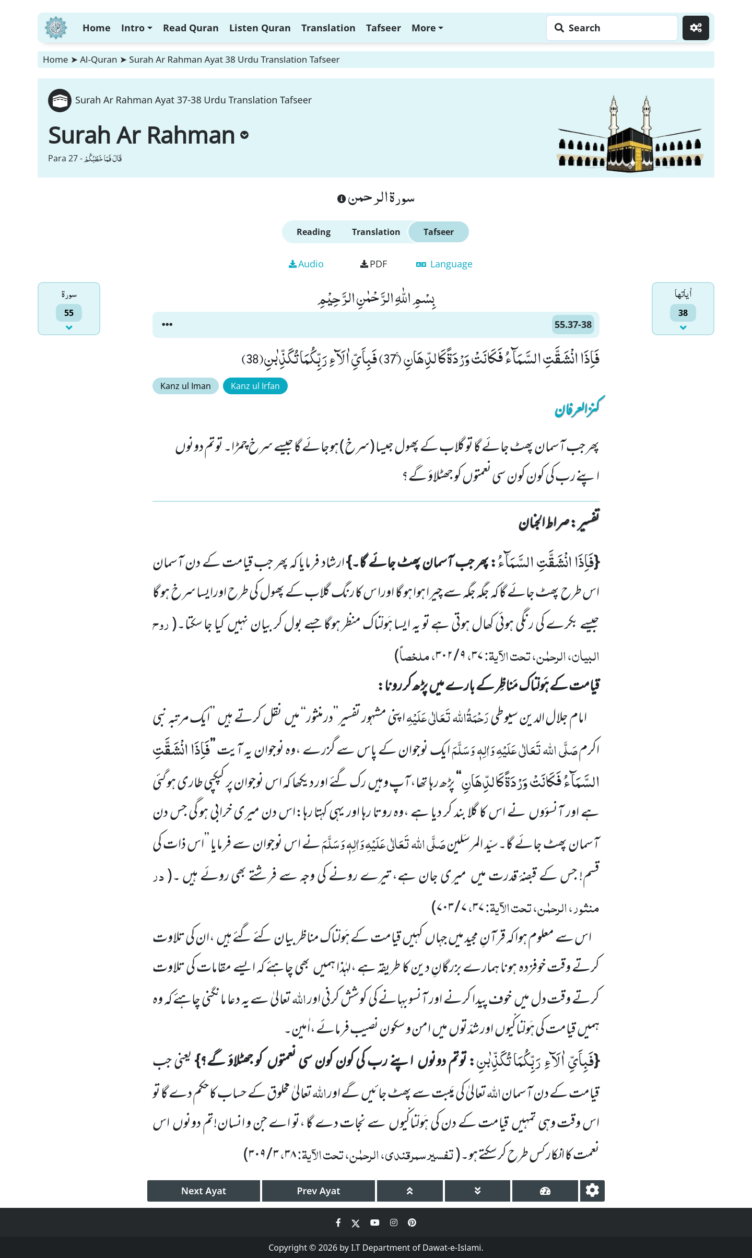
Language (444, 263)
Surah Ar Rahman (148, 134)
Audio (306, 263)
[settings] (592, 1191)
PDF (373, 263)
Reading (314, 232)
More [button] (424, 27)
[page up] (410, 1191)
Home (97, 27)
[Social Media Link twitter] (356, 1222)
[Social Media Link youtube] (376, 1222)
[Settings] (696, 28)
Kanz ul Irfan (255, 386)
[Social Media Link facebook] (339, 1222)
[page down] (478, 1191)
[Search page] (609, 28)
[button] (167, 324)
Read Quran (191, 27)
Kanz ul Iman (185, 386)
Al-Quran (98, 59)
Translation (328, 27)
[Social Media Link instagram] (395, 1222)
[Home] (56, 26)
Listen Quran (260, 27)
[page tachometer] (545, 1191)
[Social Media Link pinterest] (412, 1222)
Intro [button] (133, 27)
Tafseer (383, 27)
